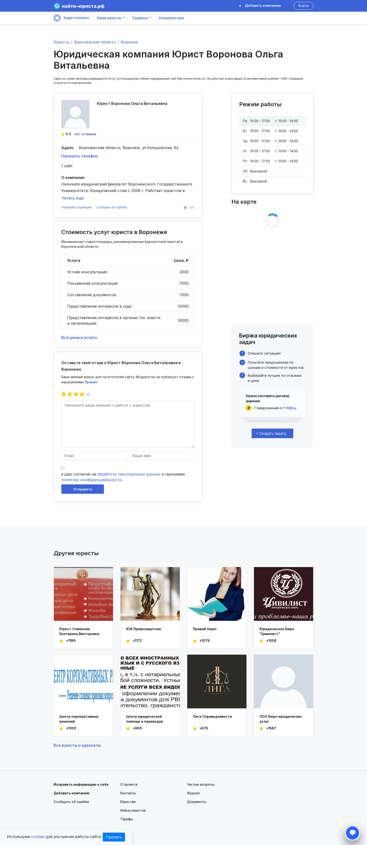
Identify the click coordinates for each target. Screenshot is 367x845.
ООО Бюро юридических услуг (281, 718)
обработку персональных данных (129, 474)
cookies (38, 836)
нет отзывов (85, 134)
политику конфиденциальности (91, 479)
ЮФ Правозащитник (143, 629)
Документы (196, 802)
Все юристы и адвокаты (77, 745)
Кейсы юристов (133, 810)
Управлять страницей (76, 207)
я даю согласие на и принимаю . (123, 477)
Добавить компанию (260, 5)
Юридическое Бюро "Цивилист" (277, 631)
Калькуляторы (171, 18)
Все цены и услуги (79, 337)
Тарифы (126, 819)
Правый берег (205, 629)
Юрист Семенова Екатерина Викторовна (79, 631)
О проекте (129, 784)
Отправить (82, 489)
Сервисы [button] (140, 18)
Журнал (193, 793)
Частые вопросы (200, 784)
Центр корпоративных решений (79, 718)
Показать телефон (79, 156)
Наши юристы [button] (109, 18)
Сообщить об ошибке (111, 207)
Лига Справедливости (212, 716)
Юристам (128, 802)
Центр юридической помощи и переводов (144, 718)
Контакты (128, 793)
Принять (114, 837)
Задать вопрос (71, 17)
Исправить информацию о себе (81, 784)
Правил (90, 382)
